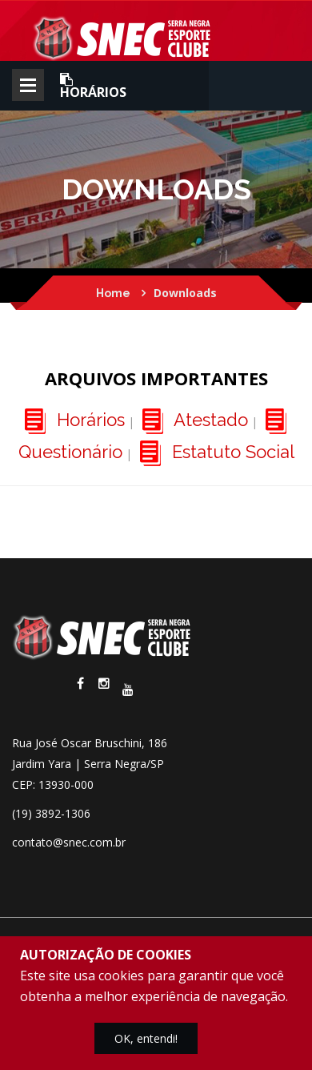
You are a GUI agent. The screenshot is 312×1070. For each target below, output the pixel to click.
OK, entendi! (146, 1038)
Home (113, 293)
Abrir (28, 85)
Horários (93, 86)
